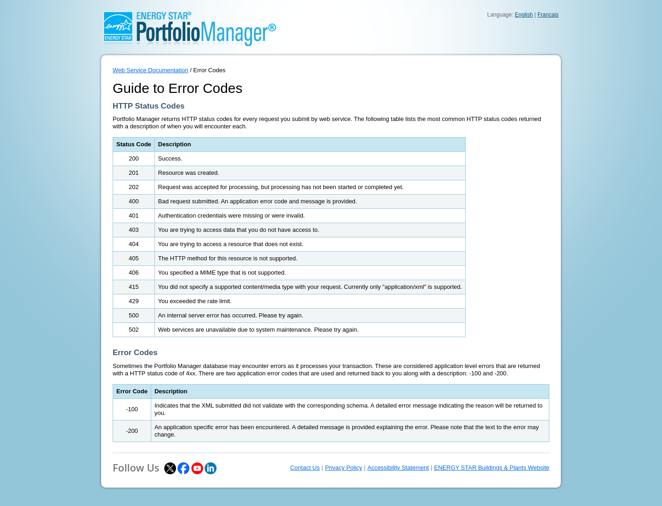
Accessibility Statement (398, 467)
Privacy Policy (343, 467)
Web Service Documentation (150, 70)
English (524, 15)
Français (548, 15)
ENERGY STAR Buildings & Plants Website (491, 467)
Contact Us (305, 467)
